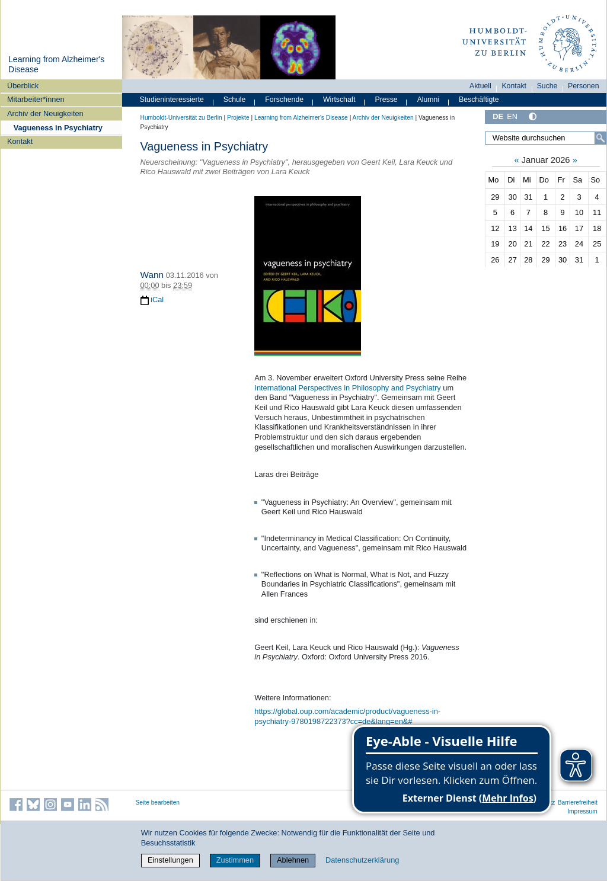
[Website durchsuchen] (545, 138)
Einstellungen (170, 860)
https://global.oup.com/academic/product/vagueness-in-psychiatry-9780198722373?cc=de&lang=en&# (347, 716)
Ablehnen (293, 860)
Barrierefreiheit (578, 802)
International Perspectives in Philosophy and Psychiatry (347, 387)
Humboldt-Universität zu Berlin (181, 117)
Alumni (428, 99)
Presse (386, 99)
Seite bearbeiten (158, 802)
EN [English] (512, 116)
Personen (583, 86)
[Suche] (600, 138)
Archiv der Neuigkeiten (45, 113)
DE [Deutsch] (498, 116)
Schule (234, 99)
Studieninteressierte (172, 99)
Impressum (582, 811)
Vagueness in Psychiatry (58, 127)
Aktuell (480, 86)
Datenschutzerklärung (362, 860)
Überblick (23, 85)
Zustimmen (235, 860)
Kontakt (20, 141)
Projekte (238, 117)
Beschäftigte (479, 99)
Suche (547, 86)
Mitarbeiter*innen (36, 99)
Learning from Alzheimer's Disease (301, 117)
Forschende (284, 99)
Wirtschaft (339, 99)
